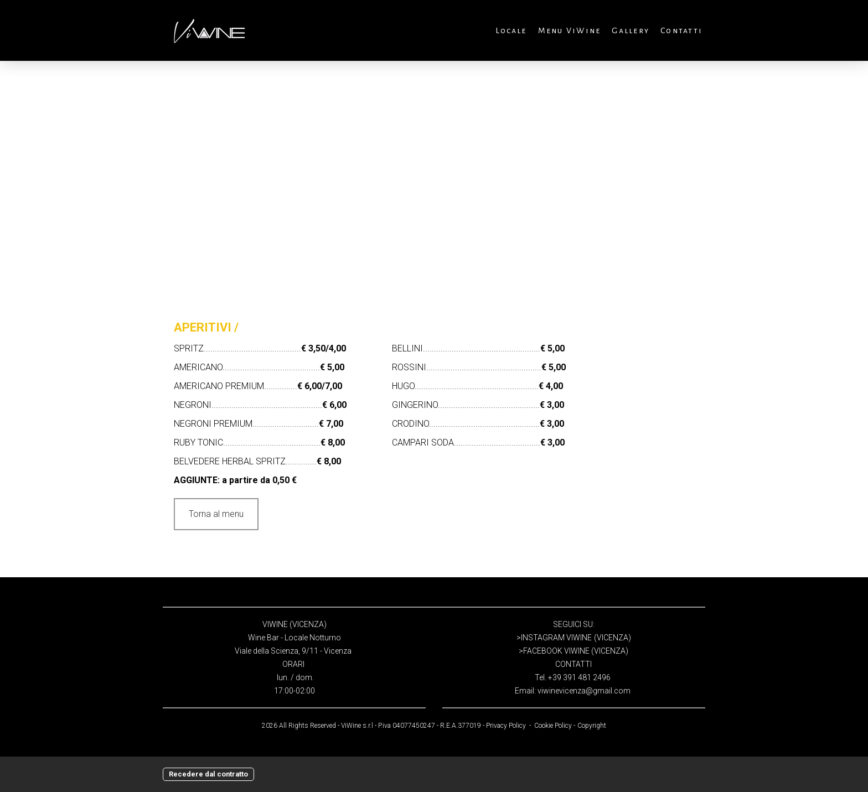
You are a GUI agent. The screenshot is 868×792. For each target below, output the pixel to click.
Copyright (591, 725)
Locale (510, 30)
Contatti (681, 30)
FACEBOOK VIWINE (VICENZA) (575, 650)
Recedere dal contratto (208, 774)
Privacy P (499, 725)
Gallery (630, 30)
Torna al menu (216, 514)
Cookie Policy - (554, 725)
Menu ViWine (569, 30)
